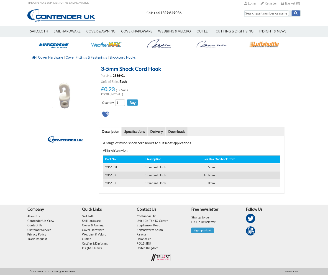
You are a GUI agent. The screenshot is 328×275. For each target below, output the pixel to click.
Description (110, 132)
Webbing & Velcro (94, 234)
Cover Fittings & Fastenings (86, 57)
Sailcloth (88, 216)
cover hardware (136, 31)
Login (250, 3)
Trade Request (37, 239)
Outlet (86, 239)
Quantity (108, 102)
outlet (203, 31)
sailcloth (39, 31)
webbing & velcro (174, 31)
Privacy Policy (36, 234)
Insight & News (273, 31)
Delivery (156, 132)
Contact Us (34, 225)
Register (269, 3)
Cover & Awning (92, 225)
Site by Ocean (291, 271)
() (290, 3)
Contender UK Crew (40, 221)
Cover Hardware (50, 57)
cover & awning (100, 31)
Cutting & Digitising (235, 31)
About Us (33, 216)
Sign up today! (202, 230)
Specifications (134, 132)
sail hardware (67, 31)
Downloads (176, 132)
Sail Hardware (91, 221)
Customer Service (39, 230)
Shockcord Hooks (123, 57)
